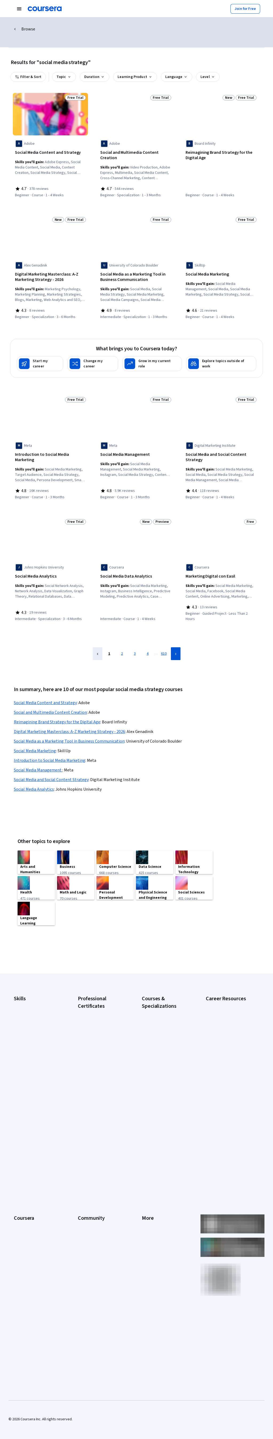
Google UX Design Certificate (101, 1052)
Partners (84, 1141)
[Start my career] (40, 360)
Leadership (23, 1149)
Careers (20, 1157)
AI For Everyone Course (160, 1012)
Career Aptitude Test (223, 988)
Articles (148, 1190)
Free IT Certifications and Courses (226, 1047)
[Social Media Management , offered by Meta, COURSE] (135, 451)
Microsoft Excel (26, 1036)
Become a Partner (28, 1230)
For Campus (23, 1222)
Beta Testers (88, 1149)
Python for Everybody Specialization (159, 1086)
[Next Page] (175, 642)
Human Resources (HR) (32, 1028)
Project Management (30, 1044)
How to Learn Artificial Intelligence (223, 1068)
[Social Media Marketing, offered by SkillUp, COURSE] (221, 273)
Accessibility (152, 1174)
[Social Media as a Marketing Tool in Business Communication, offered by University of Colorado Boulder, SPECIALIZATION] (135, 275)
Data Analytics (25, 1012)
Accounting (23, 988)
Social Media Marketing (35, 739)
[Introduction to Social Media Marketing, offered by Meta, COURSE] (50, 451)
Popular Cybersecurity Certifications (224, 1095)
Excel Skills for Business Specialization (161, 1038)
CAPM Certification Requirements (220, 999)
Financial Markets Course (162, 1049)
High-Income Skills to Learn (227, 1058)
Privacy (148, 1157)
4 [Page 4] (147, 642)
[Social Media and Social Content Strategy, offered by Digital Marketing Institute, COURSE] (221, 454)
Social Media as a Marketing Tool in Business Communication (69, 729)
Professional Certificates (34, 1182)
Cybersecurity (25, 1004)
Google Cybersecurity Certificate (95, 1006)
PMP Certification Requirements (219, 1082)
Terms (147, 1149)
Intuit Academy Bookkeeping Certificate (101, 1092)
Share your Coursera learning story (37, 1256)
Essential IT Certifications (226, 1036)
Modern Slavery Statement (163, 1214)
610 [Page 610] (164, 642)
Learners (85, 1133)
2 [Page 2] (122, 642)
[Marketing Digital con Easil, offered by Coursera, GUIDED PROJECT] (221, 571)
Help (145, 1166)
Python (19, 1052)
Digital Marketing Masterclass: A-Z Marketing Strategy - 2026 (69, 720)
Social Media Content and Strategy (45, 691)
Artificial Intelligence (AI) (33, 996)
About (18, 1133)
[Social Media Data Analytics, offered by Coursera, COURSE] (135, 571)
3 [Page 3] (135, 642)
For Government (27, 1214)
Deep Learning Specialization (165, 1028)
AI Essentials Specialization (163, 996)
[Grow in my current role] (152, 360)
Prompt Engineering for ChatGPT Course (160, 1073)
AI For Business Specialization (165, 1004)
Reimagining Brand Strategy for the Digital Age (57, 710)
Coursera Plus (25, 1174)
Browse (28, 29)
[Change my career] (92, 360)
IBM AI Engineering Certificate (101, 1060)
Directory (149, 1198)
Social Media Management (38, 758)
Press (146, 1133)
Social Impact (24, 1238)
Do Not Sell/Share (156, 1222)
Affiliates (149, 1206)
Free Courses (24, 1246)
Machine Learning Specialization (155, 1060)
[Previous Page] (97, 642)
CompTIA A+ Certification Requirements (226, 1012)
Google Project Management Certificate (101, 1041)
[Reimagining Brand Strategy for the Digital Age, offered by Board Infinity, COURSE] (221, 155)
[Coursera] (45, 9)
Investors (149, 1141)
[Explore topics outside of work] (221, 360)
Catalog (20, 1166)
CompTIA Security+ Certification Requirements (227, 1026)
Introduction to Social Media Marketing (49, 749)
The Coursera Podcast (96, 1166)
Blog (81, 1157)
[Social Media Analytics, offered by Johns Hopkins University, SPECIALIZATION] (50, 571)
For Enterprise (25, 1206)
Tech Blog (86, 1174)
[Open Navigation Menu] (19, 8)
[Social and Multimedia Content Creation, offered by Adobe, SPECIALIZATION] (135, 155)
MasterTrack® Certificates (35, 1190)
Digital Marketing (27, 1020)
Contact (148, 1182)
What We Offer (25, 1141)
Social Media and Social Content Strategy (51, 768)
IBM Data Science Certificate (100, 1081)
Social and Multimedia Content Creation (50, 701)
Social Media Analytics (34, 778)
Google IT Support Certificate (101, 1030)
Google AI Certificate (94, 996)
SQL (17, 1060)
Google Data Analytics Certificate (95, 1020)
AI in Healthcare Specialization (166, 1020)
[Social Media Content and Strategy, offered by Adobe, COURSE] (50, 152)
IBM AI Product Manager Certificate (96, 1070)
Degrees (21, 1198)
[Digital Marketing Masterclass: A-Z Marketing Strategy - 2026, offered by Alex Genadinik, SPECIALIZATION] (50, 275)
